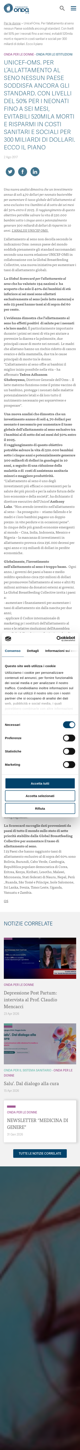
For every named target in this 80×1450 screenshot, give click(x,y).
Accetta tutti (40, 783)
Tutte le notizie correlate (40, 1153)
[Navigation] (73, 8)
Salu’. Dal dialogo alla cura (31, 1083)
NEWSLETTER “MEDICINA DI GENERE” (37, 1123)
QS (6, 901)
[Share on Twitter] (10, 171)
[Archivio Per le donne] (8, 939)
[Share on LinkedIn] (35, 171)
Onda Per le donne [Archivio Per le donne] (19, 54)
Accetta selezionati (40, 796)
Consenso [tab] (12, 650)
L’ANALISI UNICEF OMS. (30, 230)
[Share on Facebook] (22, 171)
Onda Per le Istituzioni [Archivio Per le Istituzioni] (54, 54)
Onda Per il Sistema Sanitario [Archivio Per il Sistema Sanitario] (27, 1070)
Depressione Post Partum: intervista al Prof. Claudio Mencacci (30, 999)
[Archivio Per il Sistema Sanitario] (8, 1024)
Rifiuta (40, 808)
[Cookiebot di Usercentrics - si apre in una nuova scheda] (57, 639)
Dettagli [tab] (33, 650)
